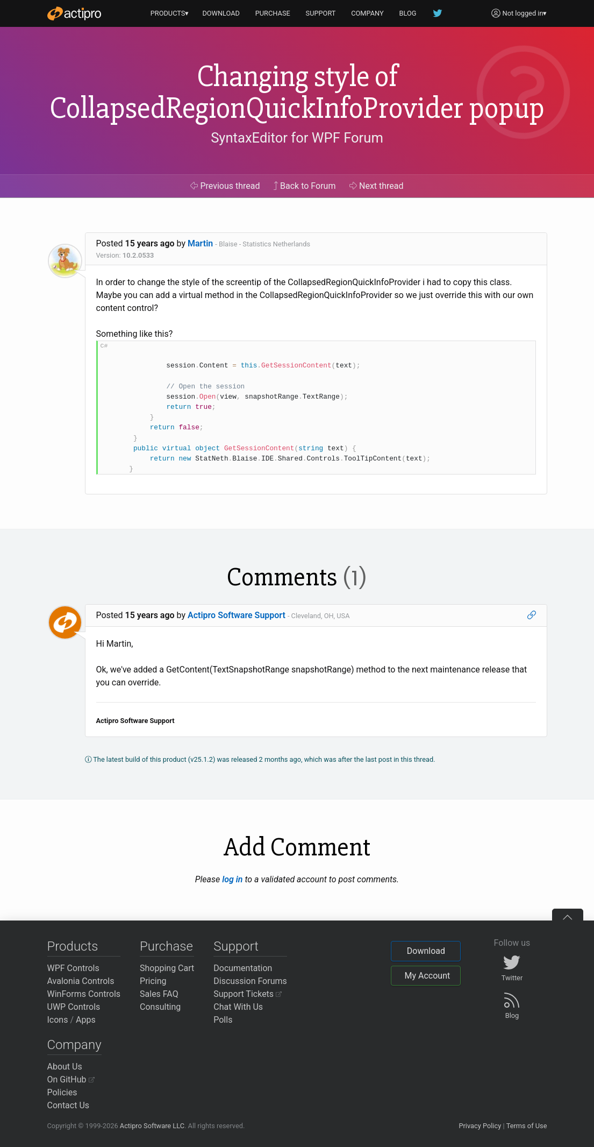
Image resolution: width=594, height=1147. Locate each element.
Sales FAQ (159, 994)
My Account (427, 976)
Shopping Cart (167, 968)
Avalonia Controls (80, 981)
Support (236, 946)
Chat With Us (238, 1007)
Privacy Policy (480, 1126)
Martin (200, 243)
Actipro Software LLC (152, 1126)
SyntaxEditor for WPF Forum (297, 138)
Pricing (153, 981)
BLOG (408, 13)
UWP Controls (74, 1007)
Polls (222, 1020)
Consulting (160, 1007)
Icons (57, 1020)
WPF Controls (73, 968)
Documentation (242, 968)
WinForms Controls (84, 994)
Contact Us (68, 1105)
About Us (64, 1066)
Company (74, 1044)
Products (72, 946)
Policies (62, 1092)
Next (376, 186)
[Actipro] (74, 13)
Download (426, 951)
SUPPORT (321, 13)
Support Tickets (247, 994)
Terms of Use (526, 1126)
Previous (225, 186)
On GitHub (71, 1079)
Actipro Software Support (236, 615)
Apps (86, 1020)
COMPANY (367, 13)
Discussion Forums (250, 981)
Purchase (166, 946)
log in (232, 879)
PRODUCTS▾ (170, 13)
